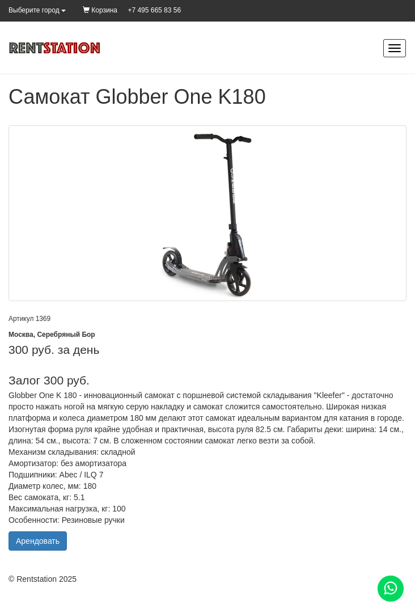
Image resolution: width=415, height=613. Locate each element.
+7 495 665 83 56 (154, 10)
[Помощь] (391, 589)
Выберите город (37, 10)
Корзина (100, 10)
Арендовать (38, 541)
